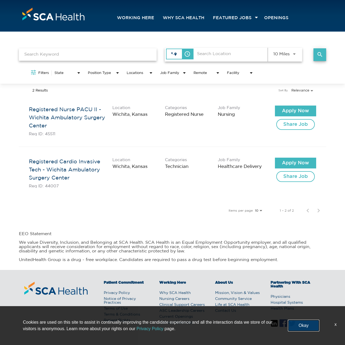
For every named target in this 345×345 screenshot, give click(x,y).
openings (276, 18)
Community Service (233, 299)
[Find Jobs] (319, 54)
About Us (224, 282)
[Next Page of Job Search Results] (318, 210)
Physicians (280, 297)
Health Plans (282, 308)
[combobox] (87, 54)
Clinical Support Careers (182, 305)
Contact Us (225, 311)
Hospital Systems (287, 303)
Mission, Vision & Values (237, 293)
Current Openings (176, 317)
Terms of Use (116, 308)
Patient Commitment (124, 282)
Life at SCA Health (232, 305)
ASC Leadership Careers (182, 311)
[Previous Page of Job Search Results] (307, 210)
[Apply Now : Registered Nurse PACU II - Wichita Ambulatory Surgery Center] (295, 111)
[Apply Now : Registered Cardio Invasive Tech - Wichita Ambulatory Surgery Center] (295, 163)
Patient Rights (117, 320)
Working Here (135, 18)
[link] (172, 121)
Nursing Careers (174, 299)
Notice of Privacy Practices (120, 301)
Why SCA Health (183, 18)
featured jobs (232, 18)
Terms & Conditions (122, 314)
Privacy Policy (117, 293)
